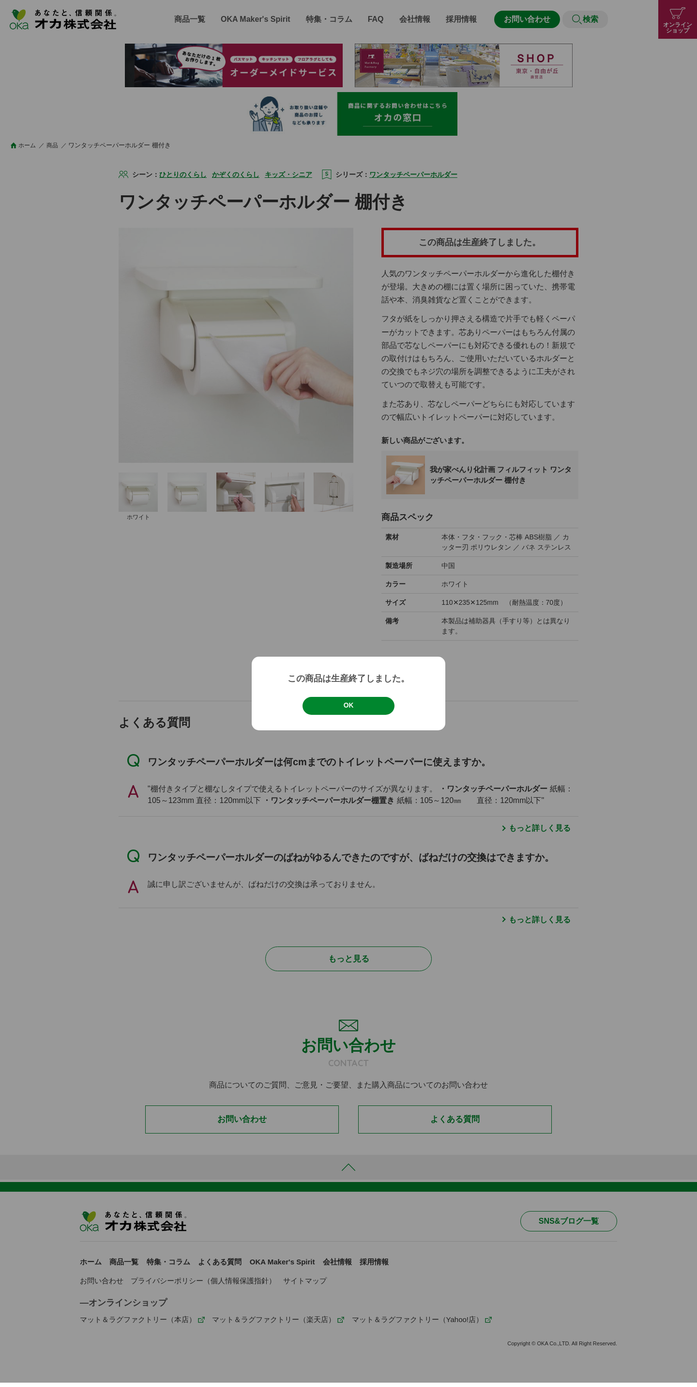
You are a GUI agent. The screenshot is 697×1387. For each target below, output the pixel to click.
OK (348, 706)
